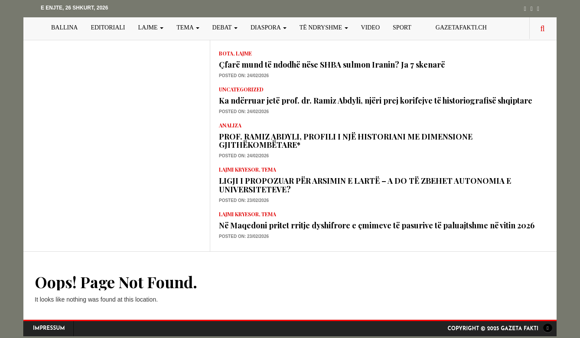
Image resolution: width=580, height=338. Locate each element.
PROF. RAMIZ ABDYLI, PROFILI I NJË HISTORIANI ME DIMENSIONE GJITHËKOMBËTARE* (345, 140)
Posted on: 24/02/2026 (244, 75)
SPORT (402, 27)
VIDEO (370, 27)
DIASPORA (269, 27)
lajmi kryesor (239, 169)
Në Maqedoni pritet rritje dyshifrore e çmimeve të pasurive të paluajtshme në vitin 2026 (376, 225)
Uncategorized (241, 89)
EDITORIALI (108, 27)
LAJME (151, 27)
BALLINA (64, 27)
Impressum (49, 328)
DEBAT (225, 27)
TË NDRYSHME (324, 27)
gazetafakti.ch (461, 27)
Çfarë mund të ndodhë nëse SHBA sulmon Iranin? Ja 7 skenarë (332, 64)
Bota (226, 53)
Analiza (230, 125)
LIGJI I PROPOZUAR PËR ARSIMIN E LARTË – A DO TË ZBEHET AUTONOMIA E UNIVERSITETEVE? (365, 185)
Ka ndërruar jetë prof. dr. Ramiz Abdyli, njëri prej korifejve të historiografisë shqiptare (375, 100)
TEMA (187, 27)
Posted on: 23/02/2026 (244, 200)
